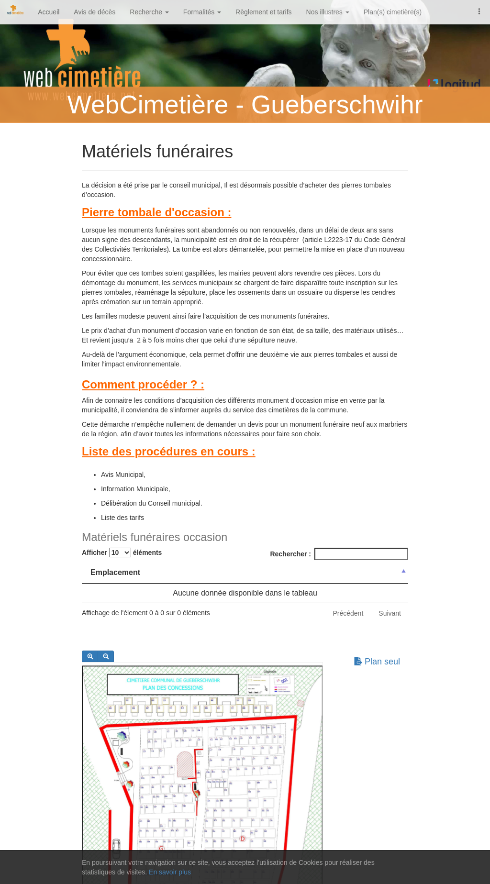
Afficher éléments (122, 552)
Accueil (48, 12)
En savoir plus (170, 872)
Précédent (348, 613)
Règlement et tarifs (263, 12)
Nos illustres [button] (327, 12)
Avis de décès (94, 12)
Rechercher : (339, 554)
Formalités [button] (202, 12)
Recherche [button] (149, 12)
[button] (479, 10)
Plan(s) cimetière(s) (393, 12)
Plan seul (377, 661)
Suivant (390, 613)
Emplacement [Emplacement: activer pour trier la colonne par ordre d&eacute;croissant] (115, 572)
